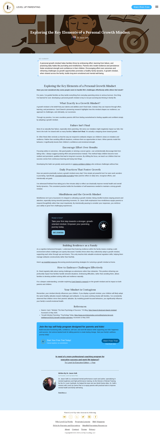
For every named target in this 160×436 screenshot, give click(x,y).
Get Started (58, 232)
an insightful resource (49, 262)
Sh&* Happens (98, 421)
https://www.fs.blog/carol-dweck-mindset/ (103, 310)
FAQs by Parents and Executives (66, 425)
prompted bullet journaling (64, 176)
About (67, 429)
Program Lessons (82, 421)
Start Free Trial (110, 341)
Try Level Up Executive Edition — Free (80, 363)
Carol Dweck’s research (80, 282)
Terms (84, 429)
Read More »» (62, 392)
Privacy (92, 429)
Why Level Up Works (64, 421)
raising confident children (82, 164)
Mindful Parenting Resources (94, 425)
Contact (75, 429)
